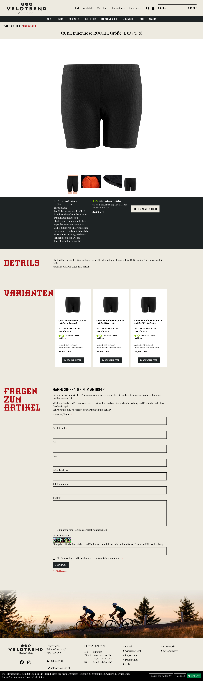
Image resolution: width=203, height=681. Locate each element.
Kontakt (129, 646)
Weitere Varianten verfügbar (70, 330)
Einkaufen (118, 8)
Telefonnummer (61, 484)
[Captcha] (110, 551)
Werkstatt (88, 8)
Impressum (131, 655)
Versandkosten (170, 650)
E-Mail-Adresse (61, 470)
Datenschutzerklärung (72, 558)
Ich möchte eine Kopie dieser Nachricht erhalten (82, 529)
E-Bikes (60, 19)
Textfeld (57, 497)
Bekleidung (90, 19)
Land (55, 456)
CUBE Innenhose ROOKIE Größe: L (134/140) (101, 33)
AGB (127, 664)
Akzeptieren (194, 675)
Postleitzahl (59, 428)
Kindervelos (74, 19)
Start (76, 8)
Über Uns (135, 8)
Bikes (49, 19)
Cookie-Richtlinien (34, 677)
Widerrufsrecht (133, 650)
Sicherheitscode (61, 535)
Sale (142, 19)
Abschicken (60, 565)
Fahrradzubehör (109, 19)
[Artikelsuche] (147, 8)
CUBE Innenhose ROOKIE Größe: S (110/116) (110, 322)
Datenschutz (131, 659)
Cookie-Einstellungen (161, 675)
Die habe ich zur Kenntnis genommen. (89, 558)
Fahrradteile (128, 19)
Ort (54, 442)
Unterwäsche (29, 26)
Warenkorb (102, 8)
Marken (152, 19)
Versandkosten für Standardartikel (70, 347)
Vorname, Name (61, 414)
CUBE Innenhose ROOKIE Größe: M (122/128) (72, 322)
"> (6, 26)
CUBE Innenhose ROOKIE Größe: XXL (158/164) (148, 322)
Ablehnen (180, 675)
